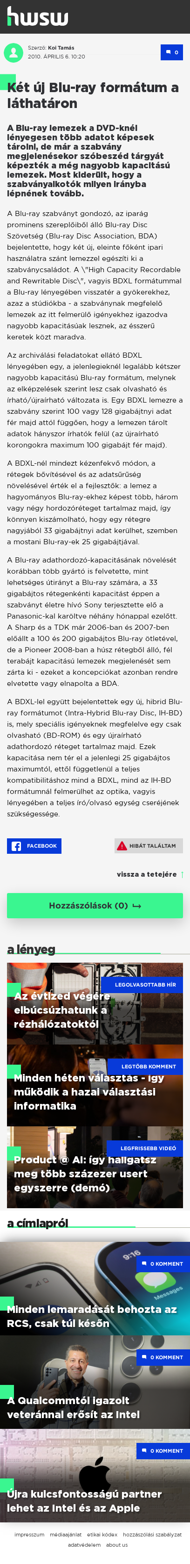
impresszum (29, 1534)
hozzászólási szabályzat (152, 1534)
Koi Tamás (61, 47)
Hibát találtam (146, 846)
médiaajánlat (65, 1534)
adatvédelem (84, 1545)
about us (117, 1545)
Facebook (34, 846)
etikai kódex (102, 1534)
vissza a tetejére (147, 875)
